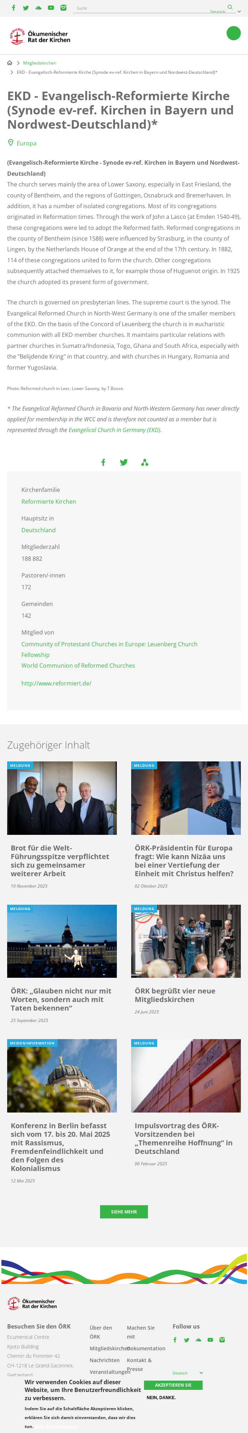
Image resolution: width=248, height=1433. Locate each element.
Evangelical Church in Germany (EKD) (114, 430)
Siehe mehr (124, 1212)
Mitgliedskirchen (39, 63)
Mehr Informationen (56, 1426)
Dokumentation (146, 1348)
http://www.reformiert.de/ (56, 683)
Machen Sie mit (141, 1332)
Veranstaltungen (110, 1371)
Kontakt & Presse (139, 1364)
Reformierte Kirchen (48, 501)
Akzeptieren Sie (173, 1385)
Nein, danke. (161, 1397)
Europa (26, 143)
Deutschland (38, 530)
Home (9, 62)
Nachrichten (105, 1360)
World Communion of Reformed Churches (78, 665)
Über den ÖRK (101, 1332)
